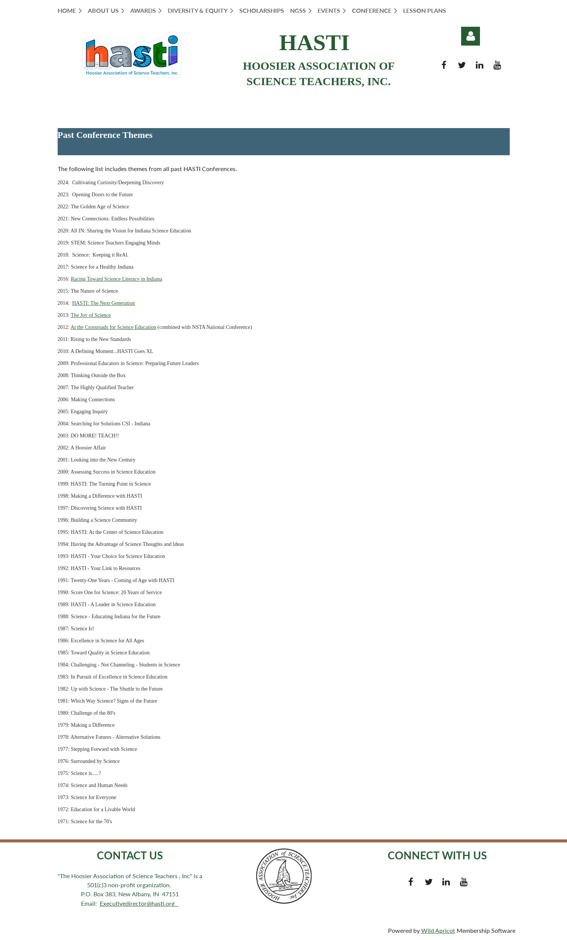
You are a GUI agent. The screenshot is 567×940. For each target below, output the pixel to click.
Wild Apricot (438, 930)
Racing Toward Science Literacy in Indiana (116, 279)
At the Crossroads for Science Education (113, 327)
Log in (470, 36)
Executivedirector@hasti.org (139, 903)
